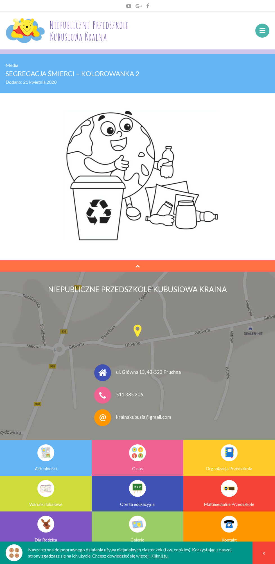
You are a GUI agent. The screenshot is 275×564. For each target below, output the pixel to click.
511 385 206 (129, 394)
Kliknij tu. (159, 555)
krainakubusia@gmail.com (143, 417)
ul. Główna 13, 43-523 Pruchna (148, 372)
